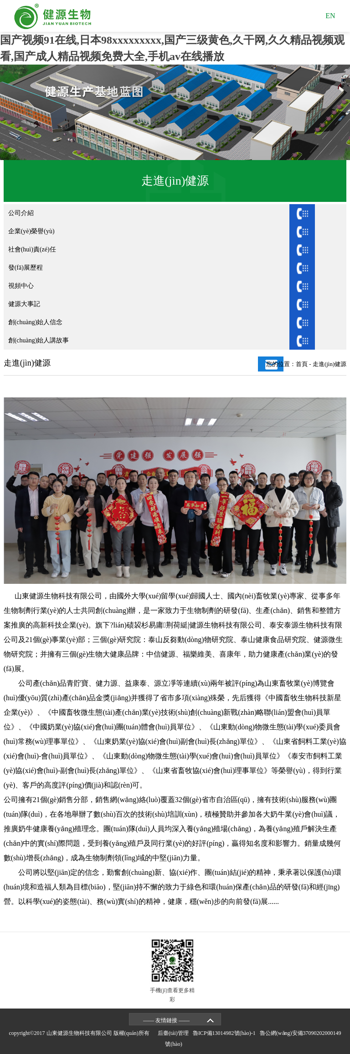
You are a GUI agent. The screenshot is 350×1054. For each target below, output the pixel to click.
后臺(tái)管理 (174, 1033)
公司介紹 (21, 213)
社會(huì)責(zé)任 (32, 249)
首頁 (302, 364)
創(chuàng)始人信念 (35, 322)
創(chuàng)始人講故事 (38, 340)
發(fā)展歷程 (25, 267)
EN (330, 16)
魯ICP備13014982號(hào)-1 (225, 1033)
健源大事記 (24, 304)
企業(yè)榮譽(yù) (31, 231)
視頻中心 (21, 285)
